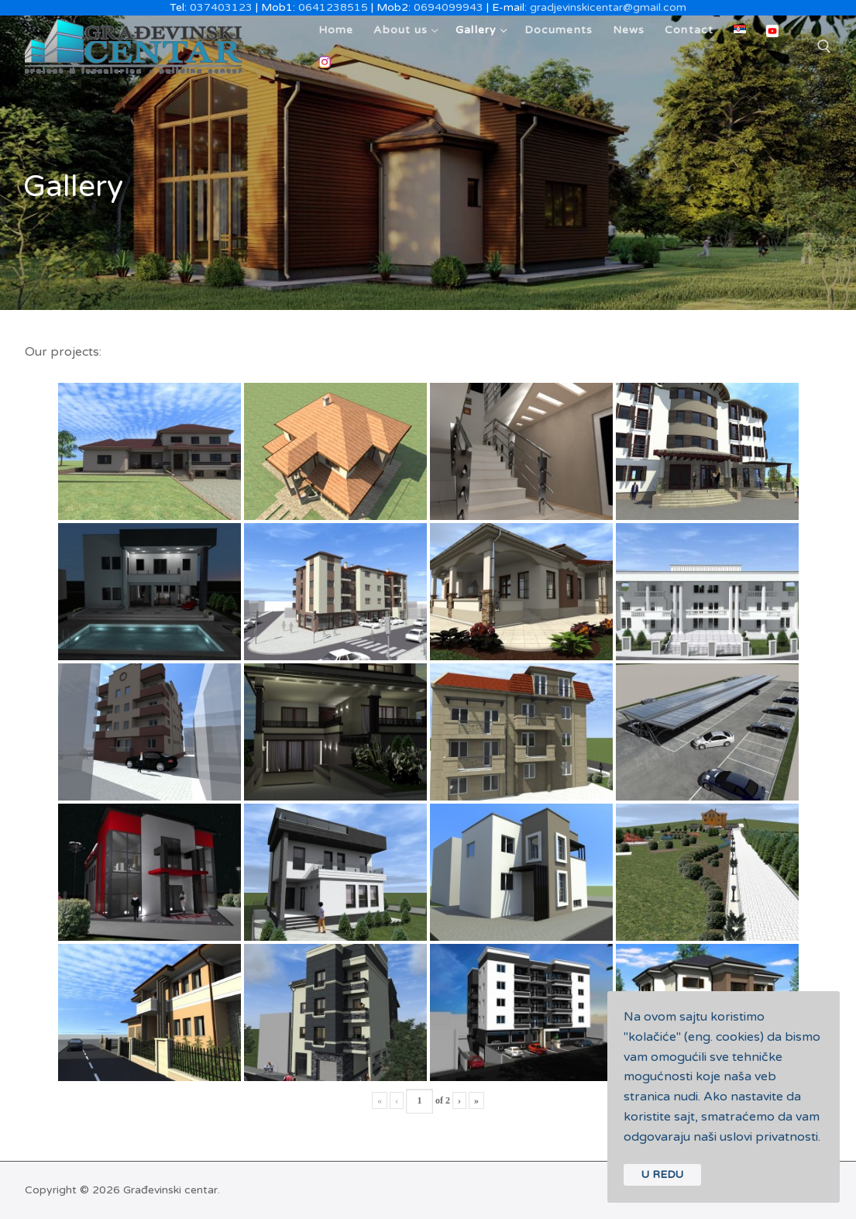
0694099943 (448, 7)
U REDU (662, 1174)
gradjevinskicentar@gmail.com (608, 7)
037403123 (221, 7)
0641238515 (333, 7)
